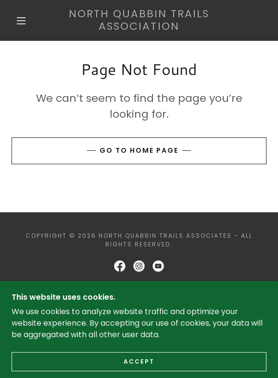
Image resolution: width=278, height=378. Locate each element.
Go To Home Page (139, 150)
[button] (24, 20)
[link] (139, 20)
